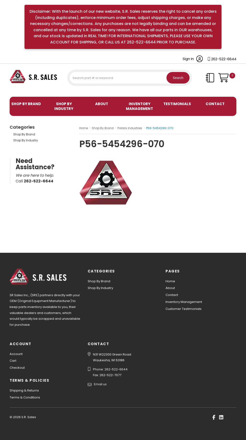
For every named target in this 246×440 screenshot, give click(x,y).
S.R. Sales (18, 90)
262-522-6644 (223, 58)
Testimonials (177, 103)
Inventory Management (139, 106)
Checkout (17, 367)
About (101, 103)
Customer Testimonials (184, 309)
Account (16, 354)
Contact (215, 103)
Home (170, 281)
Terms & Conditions (25, 397)
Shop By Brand (26, 103)
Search (175, 78)
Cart (13, 360)
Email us (100, 384)
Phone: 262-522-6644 (110, 369)
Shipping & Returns (24, 390)
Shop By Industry (63, 106)
